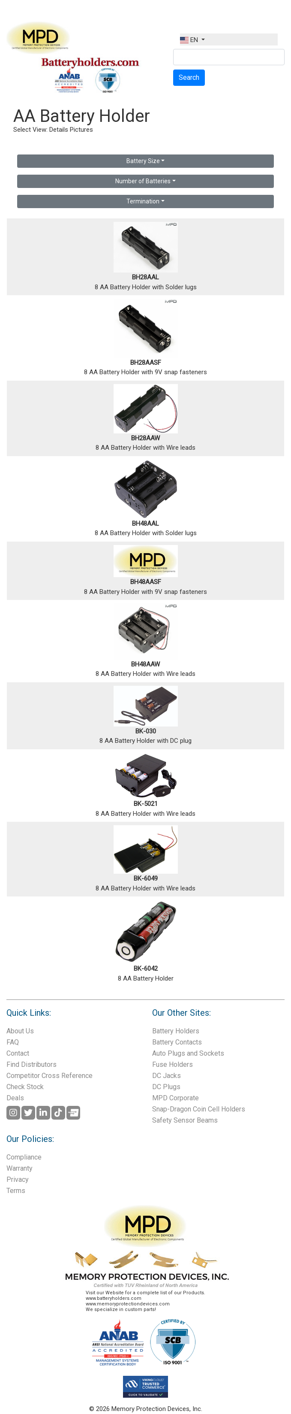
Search (189, 77)
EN (190, 40)
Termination (142, 201)
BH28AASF (145, 362)
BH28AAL (145, 277)
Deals (15, 1098)
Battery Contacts (177, 1042)
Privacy (17, 1179)
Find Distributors (31, 1064)
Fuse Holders (172, 1064)
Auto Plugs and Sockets (188, 1053)
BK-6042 (146, 968)
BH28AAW (145, 438)
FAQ (12, 1042)
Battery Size (143, 160)
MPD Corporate (175, 1098)
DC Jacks (166, 1076)
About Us (20, 1031)
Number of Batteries (143, 181)
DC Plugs (166, 1087)
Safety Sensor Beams (185, 1120)
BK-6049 (146, 878)
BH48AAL (145, 523)
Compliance (24, 1157)
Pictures (81, 129)
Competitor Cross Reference (49, 1076)
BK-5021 (146, 804)
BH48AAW (145, 664)
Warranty (19, 1168)
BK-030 (145, 731)
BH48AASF (145, 582)
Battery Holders (175, 1031)
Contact (17, 1053)
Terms (15, 1191)
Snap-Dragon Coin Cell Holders (198, 1109)
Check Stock (25, 1087)
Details (58, 129)
